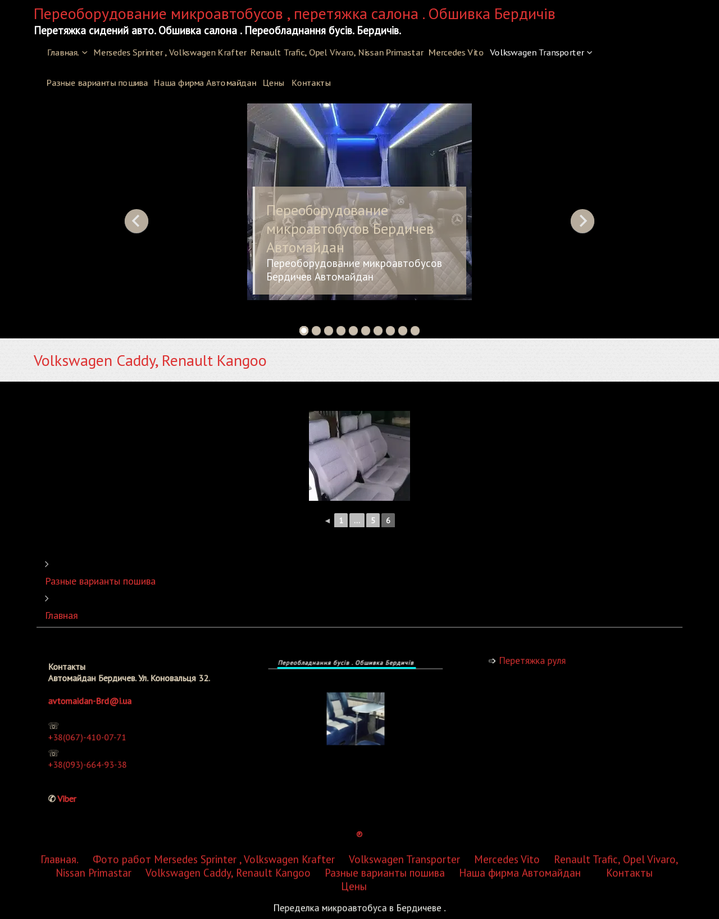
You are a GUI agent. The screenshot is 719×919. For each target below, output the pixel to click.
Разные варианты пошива (97, 82)
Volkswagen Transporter (537, 52)
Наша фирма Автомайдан (204, 82)
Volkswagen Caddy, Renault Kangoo (228, 633)
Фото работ (122, 620)
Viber (81, 785)
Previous (136, 221)
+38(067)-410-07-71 (97, 736)
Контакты (311, 82)
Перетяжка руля (540, 661)
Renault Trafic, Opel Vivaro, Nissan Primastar (336, 52)
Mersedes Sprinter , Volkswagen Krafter (170, 52)
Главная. (63, 52)
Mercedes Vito (456, 52)
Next (582, 221)
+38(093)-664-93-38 (97, 757)
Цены (273, 82)
